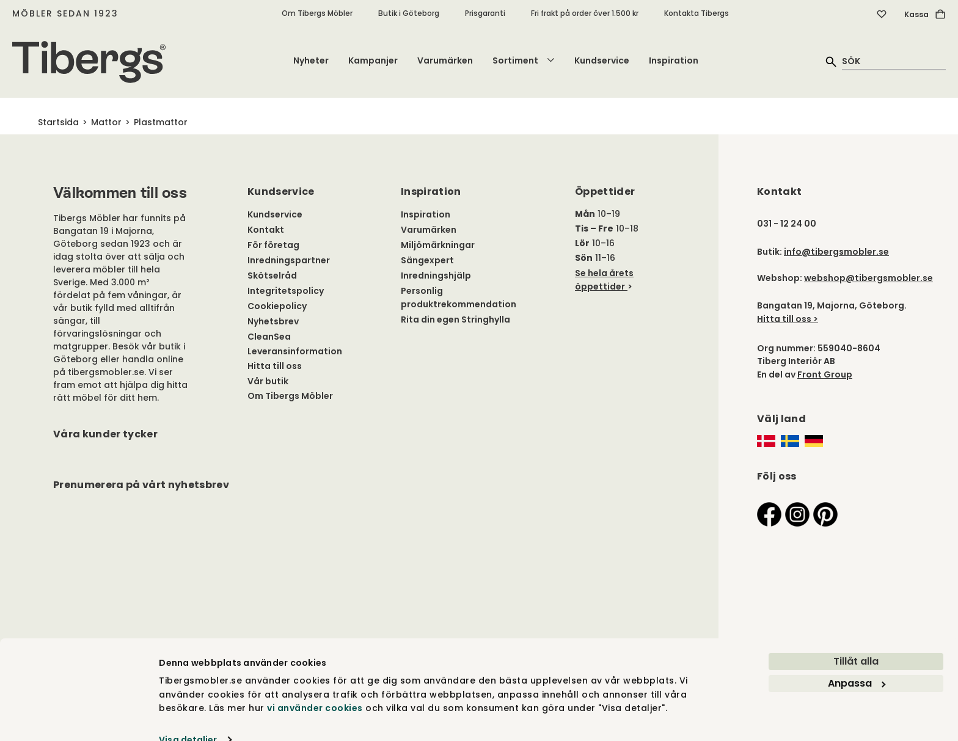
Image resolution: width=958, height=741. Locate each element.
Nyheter (311, 60)
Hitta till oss (274, 366)
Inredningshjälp (436, 275)
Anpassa (856, 661)
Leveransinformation (294, 351)
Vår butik (267, 381)
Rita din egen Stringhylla (455, 319)
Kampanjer (373, 60)
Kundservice (601, 60)
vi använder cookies (315, 686)
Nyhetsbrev (273, 321)
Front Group (824, 374)
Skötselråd (272, 275)
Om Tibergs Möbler (317, 13)
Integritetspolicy (285, 291)
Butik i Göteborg (408, 13)
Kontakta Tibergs (696, 13)
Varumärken (445, 60)
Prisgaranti (485, 13)
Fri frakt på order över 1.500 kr (584, 13)
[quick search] (894, 60)
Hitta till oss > (787, 319)
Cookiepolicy (277, 306)
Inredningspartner (288, 260)
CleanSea (269, 336)
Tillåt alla (856, 639)
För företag (273, 245)
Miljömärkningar (438, 245)
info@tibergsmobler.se (836, 252)
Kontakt (265, 230)
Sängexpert (427, 260)
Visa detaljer (188, 718)
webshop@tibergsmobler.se (868, 278)
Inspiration (673, 60)
